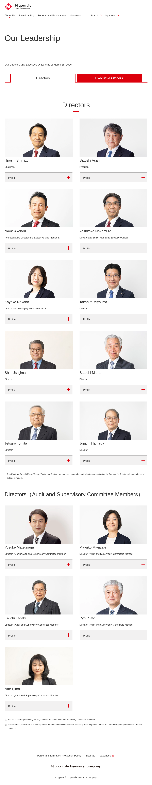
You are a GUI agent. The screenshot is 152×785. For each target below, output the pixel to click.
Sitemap (90, 755)
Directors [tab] (43, 78)
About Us (10, 15)
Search (96, 15)
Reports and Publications (51, 15)
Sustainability (26, 15)
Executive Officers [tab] (109, 78)
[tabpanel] (76, 415)
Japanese (111, 15)
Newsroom (76, 15)
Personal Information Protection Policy (59, 755)
